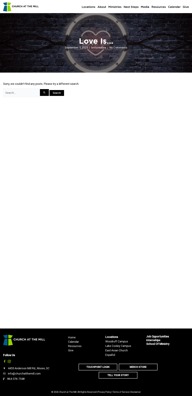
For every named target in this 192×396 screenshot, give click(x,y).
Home (72, 337)
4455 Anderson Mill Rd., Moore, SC (29, 368)
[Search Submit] (44, 92)
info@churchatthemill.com (24, 373)
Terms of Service (120, 392)
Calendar (73, 341)
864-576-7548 (16, 378)
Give (70, 350)
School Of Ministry (157, 343)
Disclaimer (136, 392)
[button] (4, 361)
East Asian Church (116, 350)
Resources (75, 346)
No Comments (118, 47)
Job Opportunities (157, 336)
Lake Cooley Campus (118, 346)
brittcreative (98, 47)
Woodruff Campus (116, 341)
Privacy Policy (104, 392)
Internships (153, 340)
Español (110, 354)
